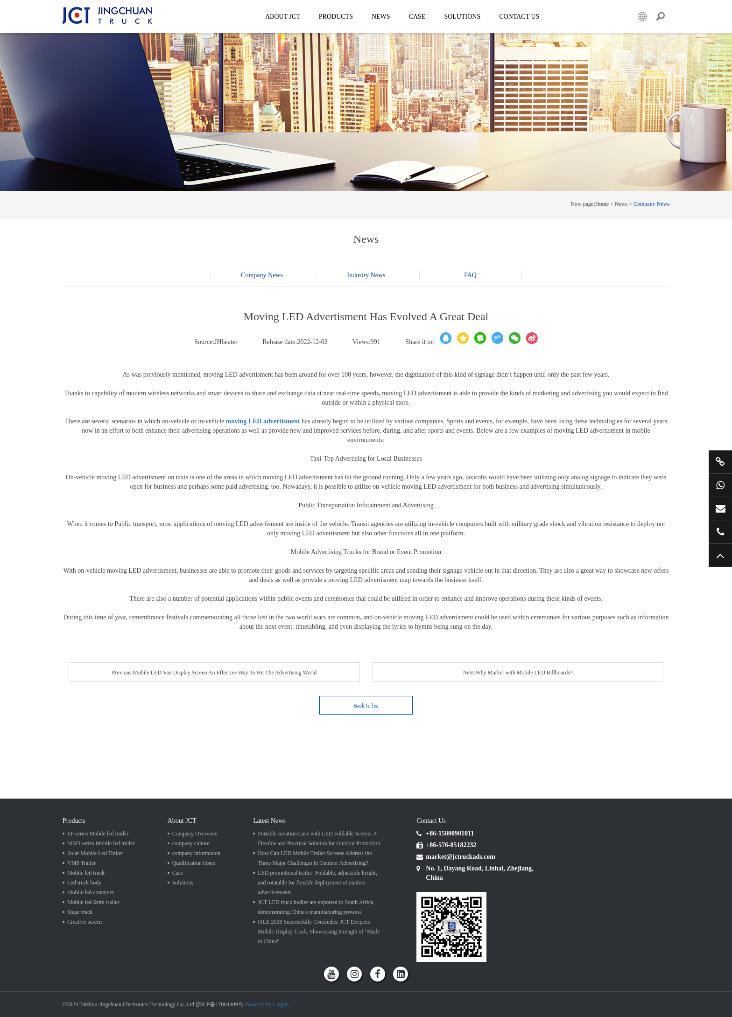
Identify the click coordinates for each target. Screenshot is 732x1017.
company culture (191, 843)
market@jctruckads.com (720, 508)
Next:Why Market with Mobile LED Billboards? (517, 672)
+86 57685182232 (720, 531)
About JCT (282, 16)
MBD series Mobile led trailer (101, 843)
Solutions (182, 882)
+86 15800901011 (720, 485)
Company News (651, 204)
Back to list (366, 705)
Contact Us (519, 16)
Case (417, 16)
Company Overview (195, 833)
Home (602, 204)
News (381, 16)
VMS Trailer (81, 863)
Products (336, 16)
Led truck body (84, 882)
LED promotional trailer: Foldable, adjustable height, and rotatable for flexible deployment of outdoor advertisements (317, 883)
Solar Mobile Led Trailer (95, 853)
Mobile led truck (86, 873)
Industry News (366, 275)
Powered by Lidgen (267, 1004)
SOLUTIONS (462, 16)
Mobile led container (90, 892)
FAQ (470, 275)
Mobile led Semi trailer (93, 902)
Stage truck (79, 912)
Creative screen (84, 922)
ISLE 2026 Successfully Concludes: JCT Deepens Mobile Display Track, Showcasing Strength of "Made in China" (319, 932)
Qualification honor (194, 863)
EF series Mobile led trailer (97, 833)
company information (196, 853)
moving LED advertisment (263, 421)
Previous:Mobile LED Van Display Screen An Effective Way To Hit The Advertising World (214, 672)
